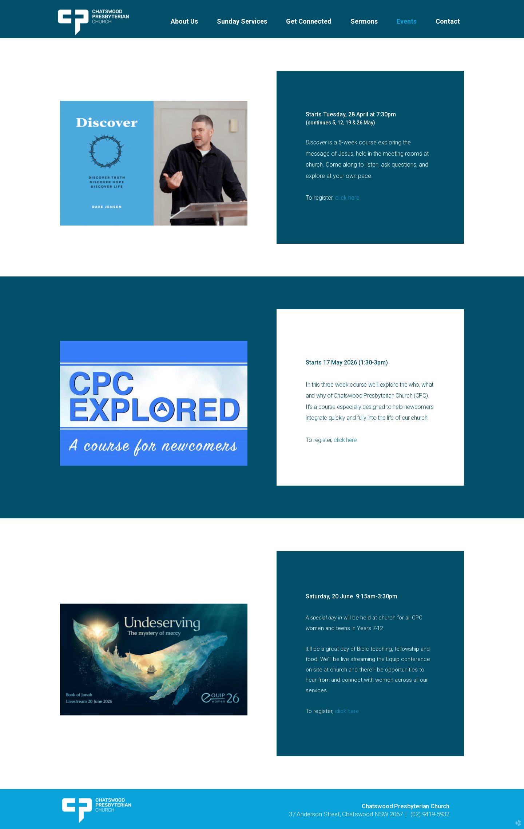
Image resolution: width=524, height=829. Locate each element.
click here (347, 197)
